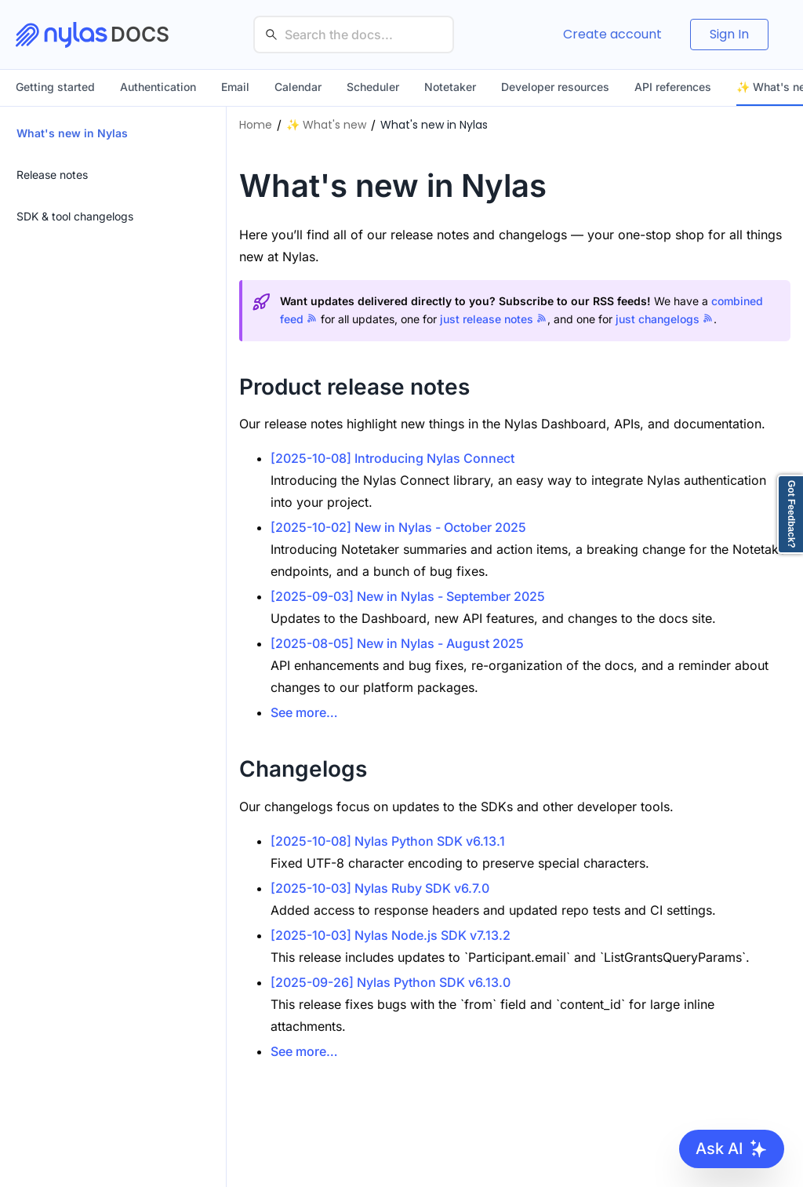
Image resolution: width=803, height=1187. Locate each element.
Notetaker (450, 86)
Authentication (158, 86)
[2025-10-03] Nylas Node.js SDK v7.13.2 (391, 935)
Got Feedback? (791, 514)
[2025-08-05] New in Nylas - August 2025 (397, 643)
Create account (612, 34)
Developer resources (555, 86)
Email (235, 86)
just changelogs (665, 319)
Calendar (298, 86)
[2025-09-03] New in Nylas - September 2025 (408, 596)
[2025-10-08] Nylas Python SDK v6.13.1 (388, 841)
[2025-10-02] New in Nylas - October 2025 (398, 527)
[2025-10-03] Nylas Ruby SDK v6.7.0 (380, 888)
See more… (304, 712)
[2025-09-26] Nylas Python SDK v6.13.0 (391, 982)
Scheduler (373, 86)
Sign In (729, 34)
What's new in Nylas (434, 124)
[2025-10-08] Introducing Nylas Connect (392, 458)
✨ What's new (326, 124)
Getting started (55, 86)
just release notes (493, 319)
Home (255, 124)
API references (672, 86)
